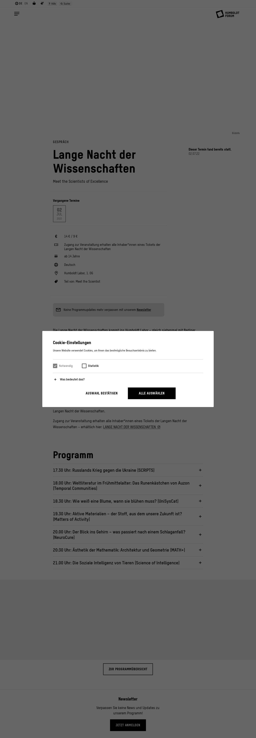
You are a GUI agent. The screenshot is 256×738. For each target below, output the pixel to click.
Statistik (93, 366)
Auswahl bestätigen (102, 393)
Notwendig (66, 366)
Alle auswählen (152, 393)
